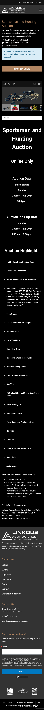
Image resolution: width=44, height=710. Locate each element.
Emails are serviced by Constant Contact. (30, 665)
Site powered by (22, 705)
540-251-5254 (28, 2)
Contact (39, 2)
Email (4, 647)
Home (19, 2)
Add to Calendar (10, 45)
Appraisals (6, 574)
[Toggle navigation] (40, 10)
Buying (5, 569)
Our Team (6, 579)
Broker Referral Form (11, 593)
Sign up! (22, 671)
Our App (5, 584)
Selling (5, 565)
